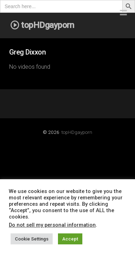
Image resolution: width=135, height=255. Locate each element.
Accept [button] (70, 239)
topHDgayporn (76, 132)
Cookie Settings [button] (31, 239)
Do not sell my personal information (52, 225)
